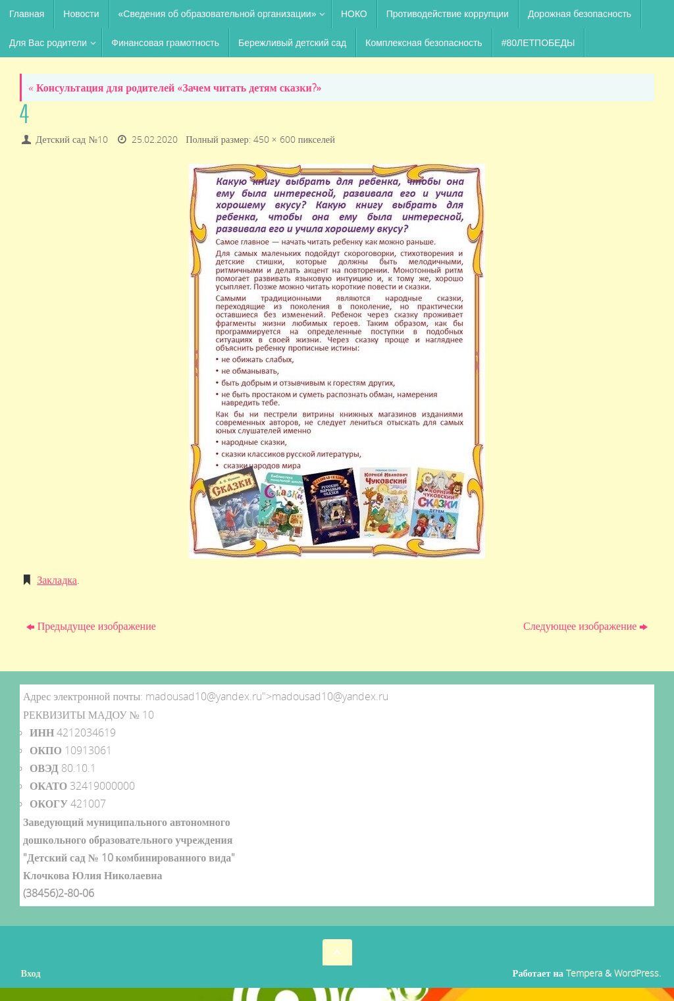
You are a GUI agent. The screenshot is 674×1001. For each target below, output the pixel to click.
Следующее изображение (585, 626)
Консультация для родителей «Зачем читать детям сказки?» (175, 87)
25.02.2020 (155, 139)
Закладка (57, 580)
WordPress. (637, 973)
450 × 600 (274, 139)
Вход (31, 973)
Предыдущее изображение (91, 626)
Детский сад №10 (72, 139)
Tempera (584, 973)
